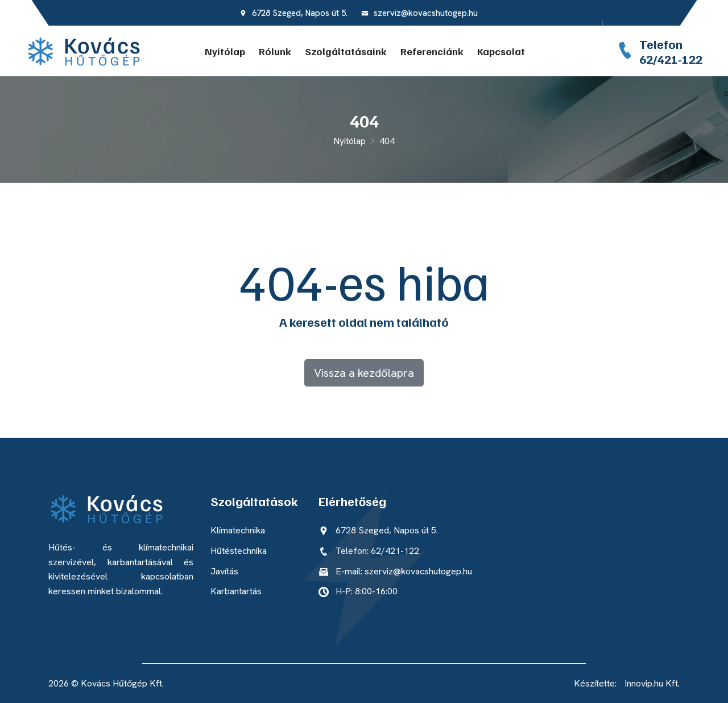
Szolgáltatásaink (346, 51)
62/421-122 (670, 59)
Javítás (224, 571)
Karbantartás (236, 591)
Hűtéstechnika (238, 551)
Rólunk (275, 51)
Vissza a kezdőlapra (364, 372)
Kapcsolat (501, 51)
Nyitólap (225, 51)
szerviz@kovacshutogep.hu (419, 13)
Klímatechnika (237, 530)
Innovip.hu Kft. (652, 683)
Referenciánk (432, 51)
